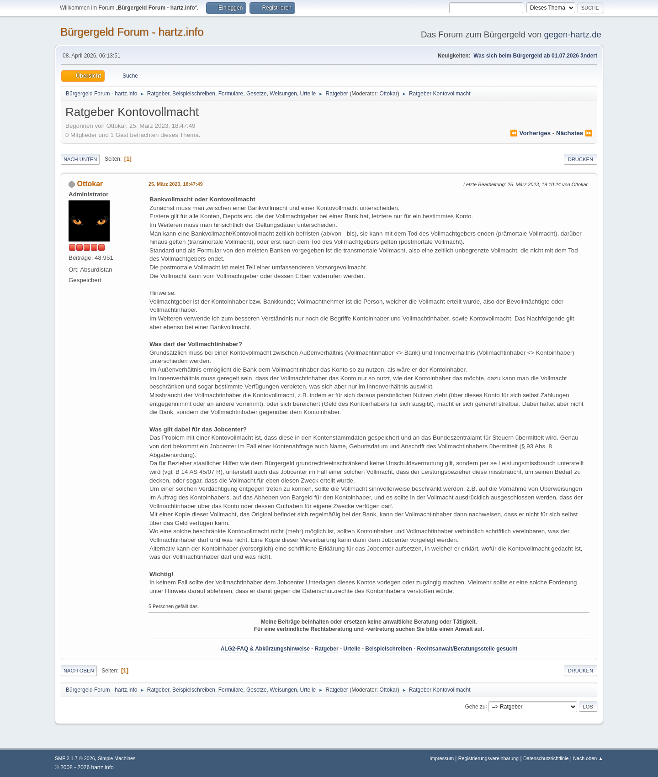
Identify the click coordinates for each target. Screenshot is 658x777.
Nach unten (80, 159)
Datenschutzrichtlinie (545, 758)
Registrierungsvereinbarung (488, 758)
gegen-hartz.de (572, 34)
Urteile (351, 649)
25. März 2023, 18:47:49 (176, 184)
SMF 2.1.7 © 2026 (75, 758)
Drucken (580, 159)
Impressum (442, 758)
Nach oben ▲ (588, 758)
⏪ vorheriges (530, 133)
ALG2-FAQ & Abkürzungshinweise (265, 649)
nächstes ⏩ (574, 133)
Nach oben (79, 670)
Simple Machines (116, 758)
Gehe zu (475, 706)
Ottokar (388, 93)
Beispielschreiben (388, 649)
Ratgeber (327, 649)
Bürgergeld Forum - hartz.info (131, 32)
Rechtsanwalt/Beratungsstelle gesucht (467, 649)
